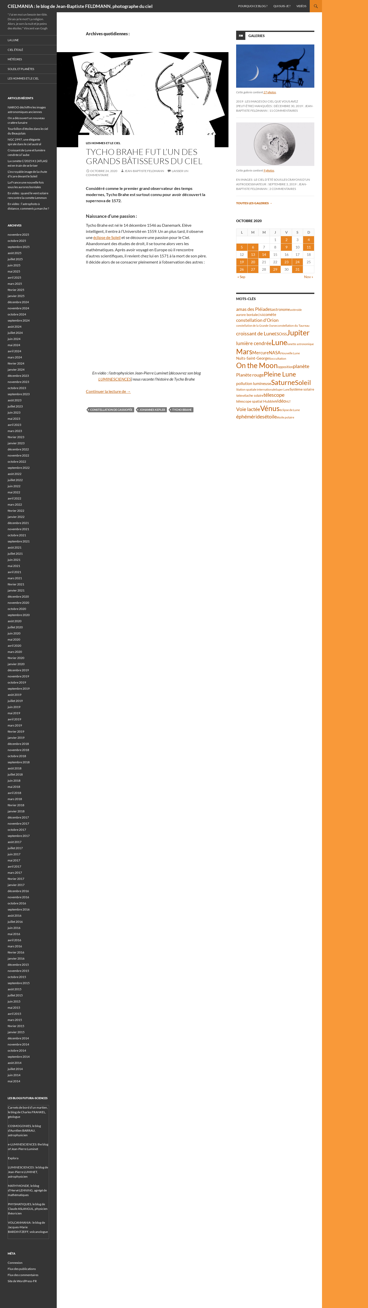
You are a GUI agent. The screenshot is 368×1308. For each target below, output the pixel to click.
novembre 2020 (18, 603)
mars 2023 (15, 431)
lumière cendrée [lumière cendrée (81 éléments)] (253, 343)
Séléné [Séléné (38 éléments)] (240, 395)
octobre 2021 (17, 535)
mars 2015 (15, 1020)
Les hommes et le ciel (103, 143)
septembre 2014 (19, 1057)
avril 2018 (14, 793)
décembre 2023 (18, 376)
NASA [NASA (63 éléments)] (275, 352)
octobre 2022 (17, 461)
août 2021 (14, 547)
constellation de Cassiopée (111, 409)
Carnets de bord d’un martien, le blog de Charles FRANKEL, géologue (28, 1112)
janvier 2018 (16, 811)
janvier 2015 (16, 1032)
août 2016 (14, 915)
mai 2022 (14, 492)
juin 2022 (14, 486)
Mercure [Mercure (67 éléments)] (260, 352)
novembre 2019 (18, 676)
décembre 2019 (18, 670)
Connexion (15, 1263)
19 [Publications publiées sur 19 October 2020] (242, 262)
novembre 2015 (18, 971)
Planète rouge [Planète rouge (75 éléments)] (250, 375)
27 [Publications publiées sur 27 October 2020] (253, 269)
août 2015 (14, 989)
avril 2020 (14, 645)
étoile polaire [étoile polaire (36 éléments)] (285, 417)
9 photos (268, 170)
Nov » (308, 277)
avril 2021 (14, 572)
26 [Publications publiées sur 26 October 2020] (242, 269)
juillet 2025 (15, 259)
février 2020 (16, 658)
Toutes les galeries (254, 203)
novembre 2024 (18, 308)
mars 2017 (15, 872)
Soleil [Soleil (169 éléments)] (303, 382)
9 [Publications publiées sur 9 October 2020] (286, 247)
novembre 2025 (18, 234)
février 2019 (16, 731)
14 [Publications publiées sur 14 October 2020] (264, 254)
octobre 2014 (17, 1050)
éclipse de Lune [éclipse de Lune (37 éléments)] (290, 410)
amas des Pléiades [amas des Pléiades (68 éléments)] (254, 309)
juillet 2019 (15, 701)
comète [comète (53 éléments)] (270, 314)
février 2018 (16, 805)
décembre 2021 (18, 523)
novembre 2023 (18, 382)
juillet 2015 (15, 995)
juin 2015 (14, 1001)
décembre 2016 (18, 891)
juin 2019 (14, 707)
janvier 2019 (16, 738)
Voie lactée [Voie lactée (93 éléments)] (248, 409)
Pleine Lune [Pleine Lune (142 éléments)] (280, 374)
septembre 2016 (19, 909)
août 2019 (14, 695)
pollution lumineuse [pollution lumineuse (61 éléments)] (253, 383)
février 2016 (16, 952)
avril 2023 (14, 425)
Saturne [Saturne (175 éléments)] (283, 382)
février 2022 (16, 511)
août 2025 (14, 253)
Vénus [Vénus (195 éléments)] (270, 408)
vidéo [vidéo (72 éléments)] (280, 401)
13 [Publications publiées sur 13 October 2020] (253, 254)
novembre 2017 (18, 823)
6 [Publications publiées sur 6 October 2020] (253, 247)
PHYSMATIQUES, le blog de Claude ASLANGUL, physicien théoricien (28, 1208)
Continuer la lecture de (108, 391)
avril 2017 (14, 866)
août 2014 (14, 1063)
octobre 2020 (17, 609)
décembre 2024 (18, 302)
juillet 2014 (15, 1069)
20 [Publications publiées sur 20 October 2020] (253, 262)
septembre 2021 (19, 541)
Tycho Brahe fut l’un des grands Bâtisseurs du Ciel (144, 156)
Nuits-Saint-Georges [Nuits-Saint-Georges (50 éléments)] (253, 358)
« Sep (241, 277)
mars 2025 (15, 284)
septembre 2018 (19, 762)
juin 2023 (14, 412)
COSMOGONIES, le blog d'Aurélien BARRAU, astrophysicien (24, 1130)
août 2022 (14, 474)
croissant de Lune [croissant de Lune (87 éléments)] (255, 333)
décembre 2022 (18, 449)
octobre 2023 (17, 388)
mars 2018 (15, 799)
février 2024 (16, 363)
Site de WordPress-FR (22, 1281)
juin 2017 (14, 854)
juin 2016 (14, 928)
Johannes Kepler (152, 409)
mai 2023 (14, 418)
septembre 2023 (19, 394)
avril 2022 (14, 498)
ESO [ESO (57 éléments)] (278, 333)
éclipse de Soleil (107, 237)
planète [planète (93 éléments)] (301, 366)
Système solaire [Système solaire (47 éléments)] (302, 389)
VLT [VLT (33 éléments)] (288, 401)
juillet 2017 (15, 848)
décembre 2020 (18, 596)
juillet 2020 (15, 627)
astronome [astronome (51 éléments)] (281, 309)
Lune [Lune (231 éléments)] (279, 342)
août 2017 (14, 842)
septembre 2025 (19, 247)
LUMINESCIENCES (114, 379)
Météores (15, 59)
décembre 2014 (18, 1038)
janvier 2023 (16, 443)
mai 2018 (14, 787)
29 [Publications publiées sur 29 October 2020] (275, 269)
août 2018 (14, 768)
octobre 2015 (17, 977)
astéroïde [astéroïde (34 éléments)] (296, 309)
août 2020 (14, 621)
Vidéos (301, 6)
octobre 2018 (17, 756)
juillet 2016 (15, 922)
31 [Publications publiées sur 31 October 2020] (297, 269)
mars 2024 (15, 357)
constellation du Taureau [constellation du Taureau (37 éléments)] (293, 325)
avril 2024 (14, 351)
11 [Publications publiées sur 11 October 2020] (309, 247)
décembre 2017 (18, 817)
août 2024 (14, 326)
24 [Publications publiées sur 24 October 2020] (297, 262)
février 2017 (16, 879)
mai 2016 (14, 934)
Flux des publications (22, 1269)
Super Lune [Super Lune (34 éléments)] (283, 389)
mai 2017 (14, 860)
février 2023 (16, 437)
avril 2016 (14, 940)
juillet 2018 (15, 774)
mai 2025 (14, 271)
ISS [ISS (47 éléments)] (284, 334)
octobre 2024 (17, 314)
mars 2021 (15, 578)
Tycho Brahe (182, 409)
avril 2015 (14, 1014)
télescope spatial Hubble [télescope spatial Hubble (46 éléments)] (255, 401)
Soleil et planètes (21, 69)
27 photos (269, 92)
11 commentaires (283, 110)
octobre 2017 (17, 830)
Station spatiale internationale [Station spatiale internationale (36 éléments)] (256, 389)
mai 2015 (14, 1007)
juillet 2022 (15, 480)
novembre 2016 (18, 897)
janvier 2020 (16, 664)
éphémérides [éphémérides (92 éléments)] (250, 416)
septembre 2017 (19, 836)
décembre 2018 (18, 744)
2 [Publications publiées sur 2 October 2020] (286, 239)
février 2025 (16, 290)
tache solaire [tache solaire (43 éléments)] (254, 395)
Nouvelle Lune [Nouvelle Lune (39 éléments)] (290, 353)
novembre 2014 (18, 1044)
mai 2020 (14, 639)
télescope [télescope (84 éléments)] (273, 395)
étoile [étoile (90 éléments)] (270, 416)
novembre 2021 (18, 529)
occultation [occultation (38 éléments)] (278, 358)
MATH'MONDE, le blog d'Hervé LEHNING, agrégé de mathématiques (27, 1190)
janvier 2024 (16, 369)
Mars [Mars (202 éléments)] (244, 351)
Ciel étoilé (15, 49)
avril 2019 (14, 719)
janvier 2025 (16, 296)
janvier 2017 (16, 885)
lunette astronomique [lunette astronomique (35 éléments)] (300, 344)
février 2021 (16, 584)
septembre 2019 (19, 688)
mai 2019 (14, 713)
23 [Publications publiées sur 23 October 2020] (286, 262)
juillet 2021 (15, 553)
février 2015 (16, 1026)
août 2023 (14, 400)
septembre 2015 (19, 983)
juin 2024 (14, 339)
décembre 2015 (18, 964)
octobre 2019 (17, 682)
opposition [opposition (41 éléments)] (285, 367)
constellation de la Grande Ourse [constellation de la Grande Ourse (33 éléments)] (256, 325)
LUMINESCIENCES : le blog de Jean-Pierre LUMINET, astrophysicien (28, 1171)
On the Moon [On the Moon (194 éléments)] (257, 365)
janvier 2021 (16, 590)
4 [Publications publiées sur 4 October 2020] (309, 239)
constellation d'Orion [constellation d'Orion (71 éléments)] (257, 320)
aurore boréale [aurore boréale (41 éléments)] (247, 315)
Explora (13, 1158)
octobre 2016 (17, 903)
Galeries (256, 35)
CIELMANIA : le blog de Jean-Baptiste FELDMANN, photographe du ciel (80, 6)
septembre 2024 (19, 320)
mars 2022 (15, 504)
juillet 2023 (15, 406)
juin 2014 (14, 1075)
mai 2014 (14, 1081)
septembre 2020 (19, 615)
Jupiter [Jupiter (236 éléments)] (298, 332)
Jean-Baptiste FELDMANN (144, 171)
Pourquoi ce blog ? (252, 6)
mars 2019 (15, 725)
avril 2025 (14, 277)
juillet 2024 (15, 333)
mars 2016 (15, 946)
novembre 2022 (18, 455)
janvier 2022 (16, 517)
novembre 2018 (18, 750)
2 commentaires (282, 189)
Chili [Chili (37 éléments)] (261, 315)
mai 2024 (14, 345)
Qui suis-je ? (281, 6)
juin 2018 (14, 780)
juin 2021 (14, 560)
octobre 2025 (17, 241)
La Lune (13, 40)
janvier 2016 (16, 958)
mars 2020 (15, 652)
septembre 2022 (19, 468)
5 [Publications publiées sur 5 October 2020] (242, 247)
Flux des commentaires (23, 1275)
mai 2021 (14, 566)
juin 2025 (14, 265)
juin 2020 (14, 633)
